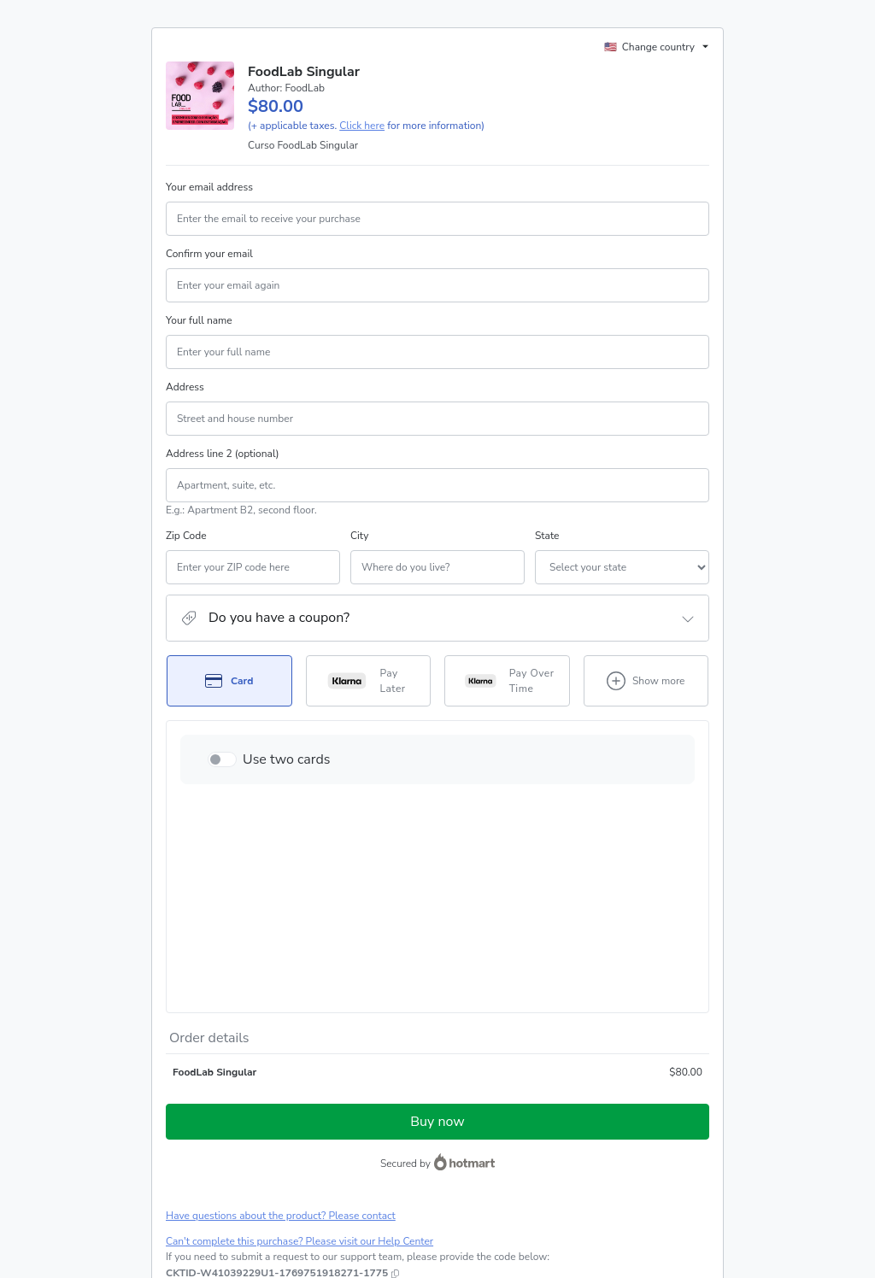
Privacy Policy (632, 1163)
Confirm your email (209, 274)
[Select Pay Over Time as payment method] (507, 701)
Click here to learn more (372, 1119)
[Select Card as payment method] (229, 701)
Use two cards (287, 780)
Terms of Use (564, 1163)
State (455, 556)
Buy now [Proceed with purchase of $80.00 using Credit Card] (437, 941)
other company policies (219, 1179)
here (327, 1208)
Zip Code (186, 556)
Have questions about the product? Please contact (281, 1035)
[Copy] (277, 1092)
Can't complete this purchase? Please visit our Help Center (299, 1061)
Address (185, 407)
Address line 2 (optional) (222, 474)
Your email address (209, 207)
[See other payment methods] (646, 701)
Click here (362, 146)
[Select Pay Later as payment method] (369, 701)
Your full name (199, 341)
